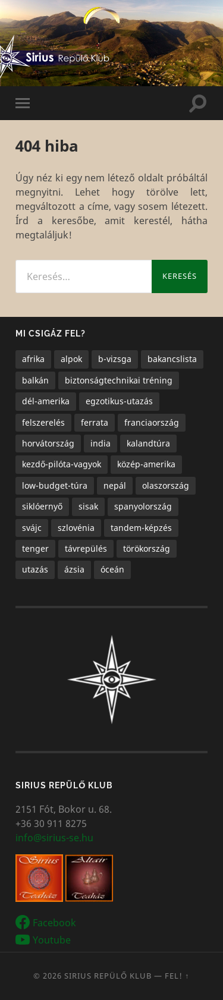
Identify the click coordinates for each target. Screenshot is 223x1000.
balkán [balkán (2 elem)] (35, 380)
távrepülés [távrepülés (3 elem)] (86, 548)
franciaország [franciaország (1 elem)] (151, 422)
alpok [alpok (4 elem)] (71, 358)
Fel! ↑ (177, 975)
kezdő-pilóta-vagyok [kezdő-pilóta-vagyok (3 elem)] (61, 464)
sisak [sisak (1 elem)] (88, 506)
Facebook (54, 923)
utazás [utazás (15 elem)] (35, 569)
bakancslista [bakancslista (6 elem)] (172, 358)
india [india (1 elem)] (100, 443)
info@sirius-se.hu (54, 837)
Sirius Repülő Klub (108, 975)
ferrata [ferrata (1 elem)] (94, 422)
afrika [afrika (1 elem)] (33, 358)
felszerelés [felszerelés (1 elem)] (43, 422)
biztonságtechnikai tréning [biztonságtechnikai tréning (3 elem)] (118, 380)
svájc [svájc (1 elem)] (32, 527)
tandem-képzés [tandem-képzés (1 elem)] (141, 527)
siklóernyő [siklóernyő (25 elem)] (42, 506)
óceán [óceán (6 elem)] (112, 569)
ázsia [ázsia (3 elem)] (74, 569)
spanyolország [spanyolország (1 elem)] (143, 506)
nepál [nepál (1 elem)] (114, 485)
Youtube (52, 939)
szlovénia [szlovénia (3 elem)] (76, 527)
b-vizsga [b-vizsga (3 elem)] (114, 358)
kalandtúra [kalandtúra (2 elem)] (148, 443)
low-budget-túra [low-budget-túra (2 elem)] (54, 485)
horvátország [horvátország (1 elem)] (48, 443)
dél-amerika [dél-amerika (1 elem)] (46, 401)
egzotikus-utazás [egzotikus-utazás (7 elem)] (119, 401)
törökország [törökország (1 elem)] (146, 548)
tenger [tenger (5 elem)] (35, 548)
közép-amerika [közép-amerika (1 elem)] (146, 464)
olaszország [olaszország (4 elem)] (165, 485)
